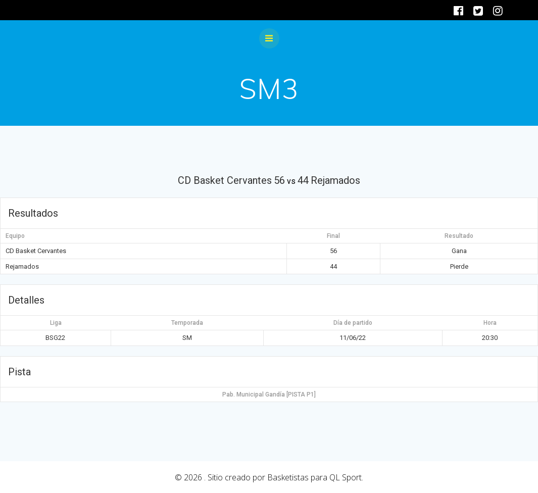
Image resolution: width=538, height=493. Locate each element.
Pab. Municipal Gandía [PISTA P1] (269, 394)
